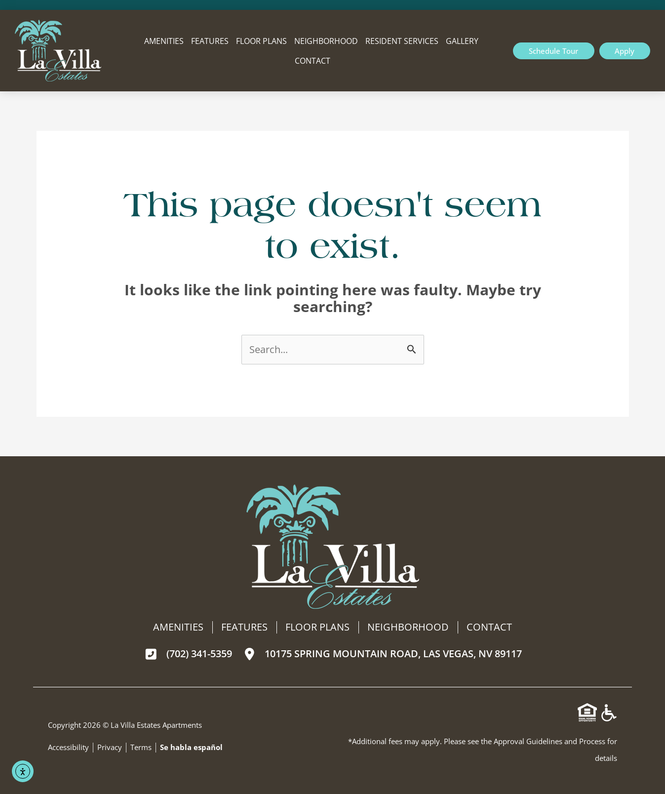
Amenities (164, 41)
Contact (312, 60)
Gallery (462, 41)
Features (210, 41)
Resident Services (401, 41)
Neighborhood (326, 41)
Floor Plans (261, 41)
